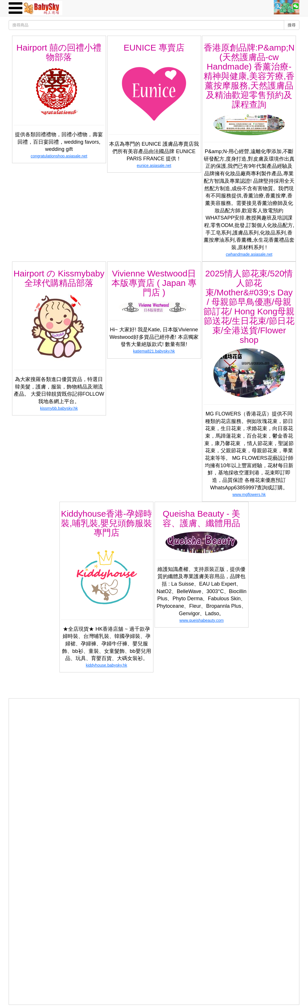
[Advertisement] (154, 739)
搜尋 (292, 25)
